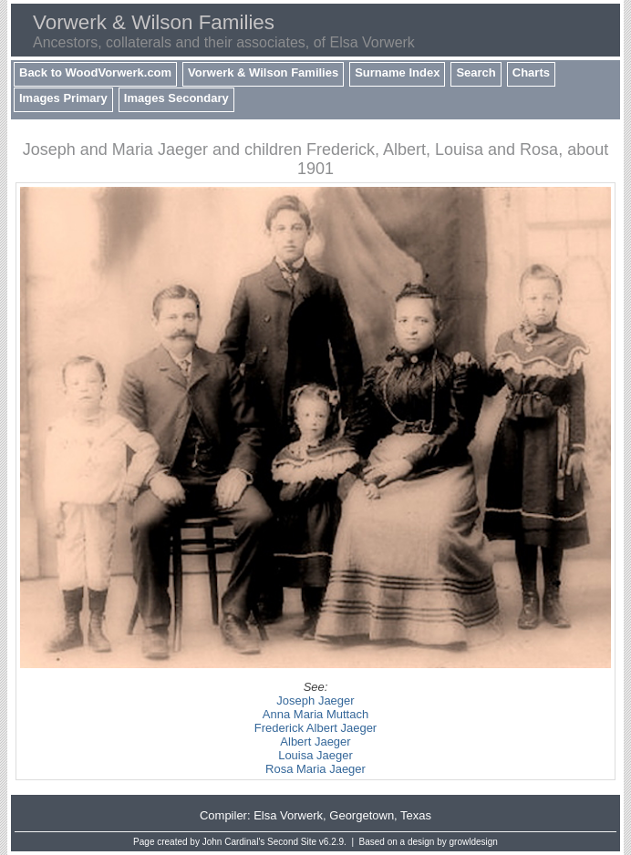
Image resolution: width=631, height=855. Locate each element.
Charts (531, 72)
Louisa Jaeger (315, 755)
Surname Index (397, 72)
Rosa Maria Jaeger (315, 769)
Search (475, 72)
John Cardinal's (233, 842)
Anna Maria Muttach (315, 714)
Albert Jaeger (315, 741)
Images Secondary (176, 98)
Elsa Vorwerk (288, 815)
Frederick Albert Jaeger (315, 728)
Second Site (291, 842)
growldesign (474, 842)
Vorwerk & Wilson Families (263, 72)
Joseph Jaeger (315, 700)
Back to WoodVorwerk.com (95, 72)
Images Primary (63, 98)
